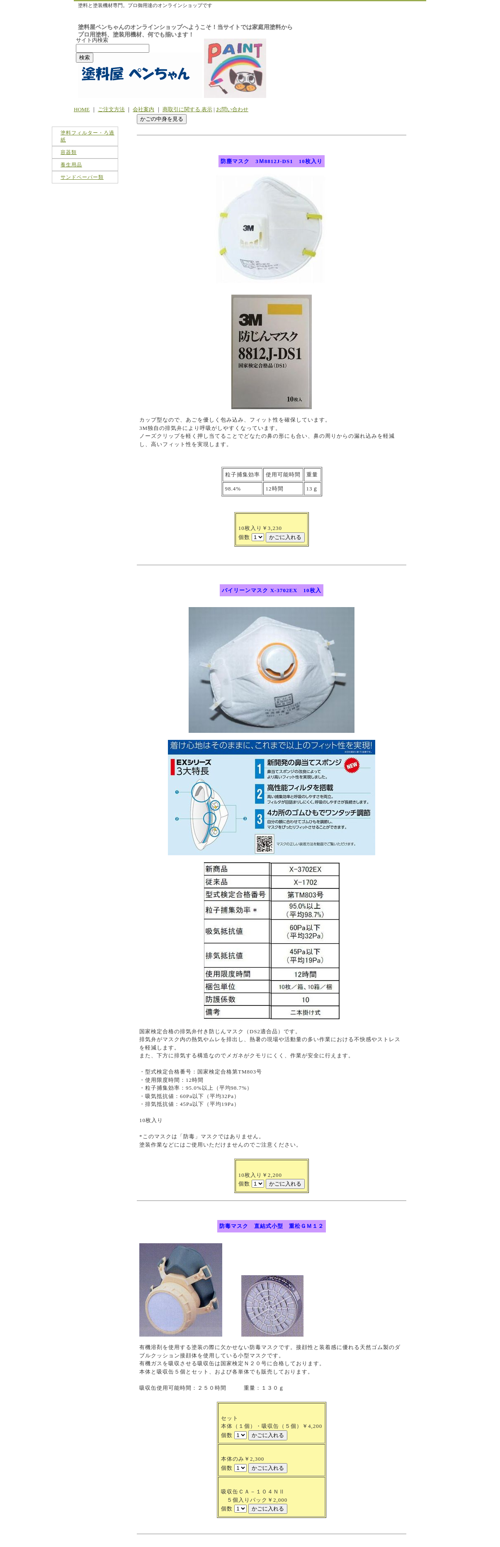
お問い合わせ (232, 109)
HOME (82, 109)
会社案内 (143, 109)
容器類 (69, 152)
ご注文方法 (111, 109)
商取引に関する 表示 (187, 109)
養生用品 (71, 165)
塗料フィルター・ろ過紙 (87, 136)
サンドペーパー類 (82, 177)
